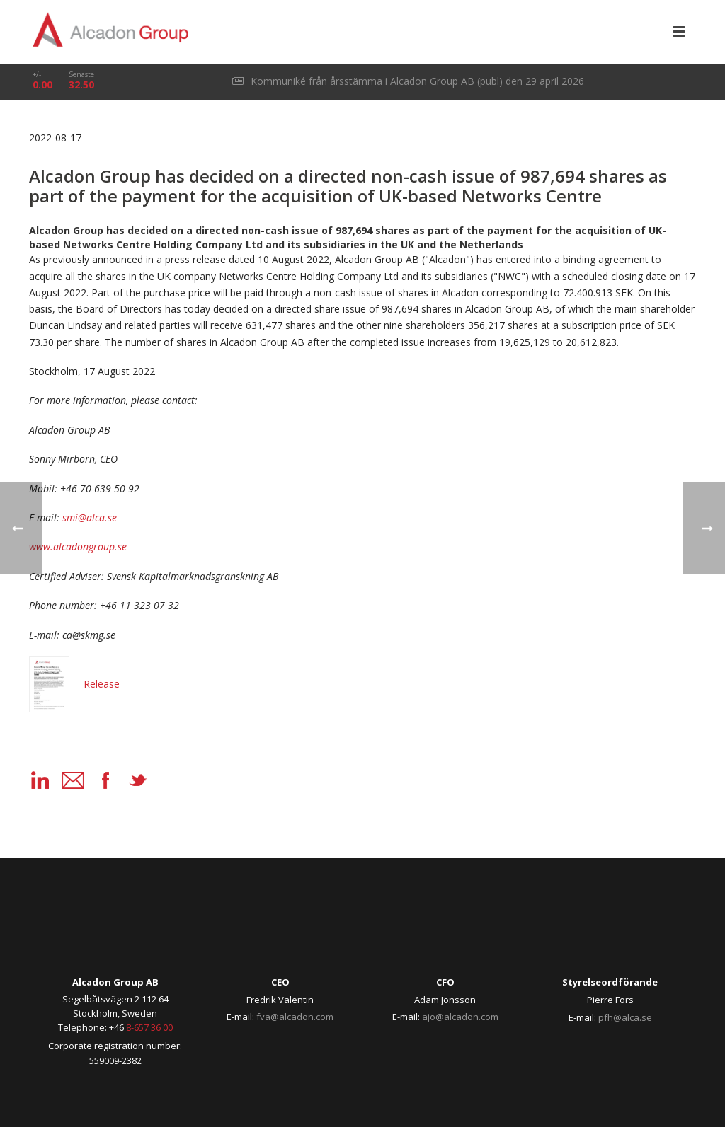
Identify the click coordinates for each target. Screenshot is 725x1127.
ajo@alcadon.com (460, 1016)
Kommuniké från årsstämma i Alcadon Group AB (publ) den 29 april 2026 (408, 81)
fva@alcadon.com (294, 1016)
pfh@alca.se (625, 1017)
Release (74, 684)
